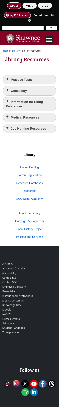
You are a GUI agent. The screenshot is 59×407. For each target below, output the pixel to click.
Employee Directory (14, 286)
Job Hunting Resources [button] (26, 128)
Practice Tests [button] (19, 79)
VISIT (29, 5)
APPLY (14, 5)
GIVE (45, 5)
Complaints (9, 277)
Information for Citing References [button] (24, 104)
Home (6, 50)
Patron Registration (29, 175)
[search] (22, 28)
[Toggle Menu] (49, 40)
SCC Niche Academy (29, 198)
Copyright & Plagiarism (29, 221)
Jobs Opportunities (13, 300)
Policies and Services (29, 236)
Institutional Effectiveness (17, 296)
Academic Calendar (13, 268)
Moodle (6, 309)
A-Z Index (7, 264)
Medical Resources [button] (22, 117)
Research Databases (29, 183)
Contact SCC (9, 282)
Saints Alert (9, 323)
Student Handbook (13, 328)
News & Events (11, 319)
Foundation (41, 15)
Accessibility (9, 273)
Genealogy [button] (16, 91)
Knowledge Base (12, 305)
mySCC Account (17, 15)
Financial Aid (9, 291)
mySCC (6, 314)
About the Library (29, 213)
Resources (29, 190)
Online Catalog (29, 167)
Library (16, 50)
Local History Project (29, 229)
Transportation (11, 332)
